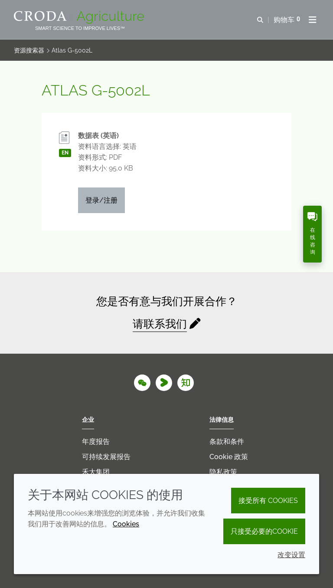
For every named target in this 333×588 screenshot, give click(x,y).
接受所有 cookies (268, 500)
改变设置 (291, 555)
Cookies (126, 524)
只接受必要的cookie (264, 531)
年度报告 (96, 441)
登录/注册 (101, 200)
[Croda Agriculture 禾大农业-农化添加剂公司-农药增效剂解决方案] (80, 17)
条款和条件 (226, 441)
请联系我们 (160, 323)
